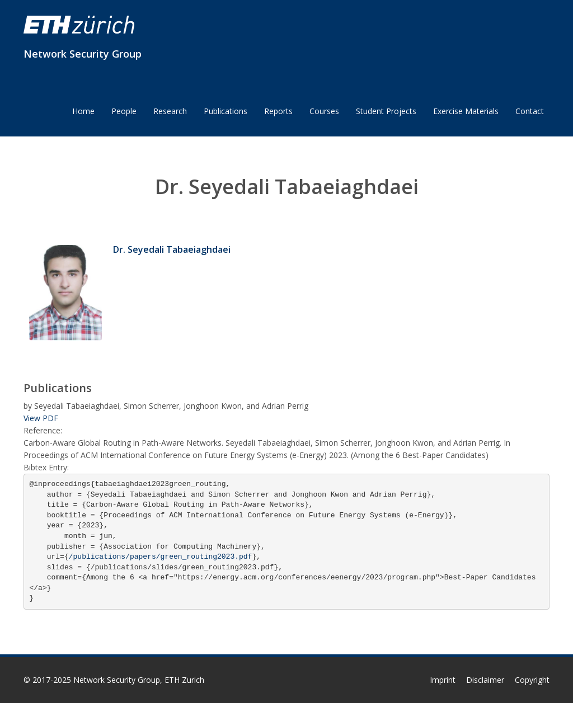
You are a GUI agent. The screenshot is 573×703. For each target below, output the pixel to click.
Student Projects (386, 111)
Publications (225, 111)
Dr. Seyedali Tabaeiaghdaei (172, 249)
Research (170, 111)
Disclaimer (485, 679)
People (124, 111)
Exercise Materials (466, 111)
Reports (278, 111)
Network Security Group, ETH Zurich (138, 679)
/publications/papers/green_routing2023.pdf (160, 557)
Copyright (532, 679)
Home (83, 111)
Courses (324, 111)
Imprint (442, 679)
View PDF (41, 418)
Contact (529, 111)
